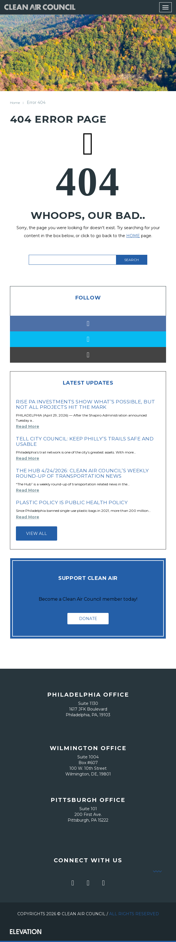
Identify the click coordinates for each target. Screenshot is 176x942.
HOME (133, 235)
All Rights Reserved (134, 913)
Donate (88, 618)
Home (15, 102)
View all (36, 533)
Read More (27, 426)
